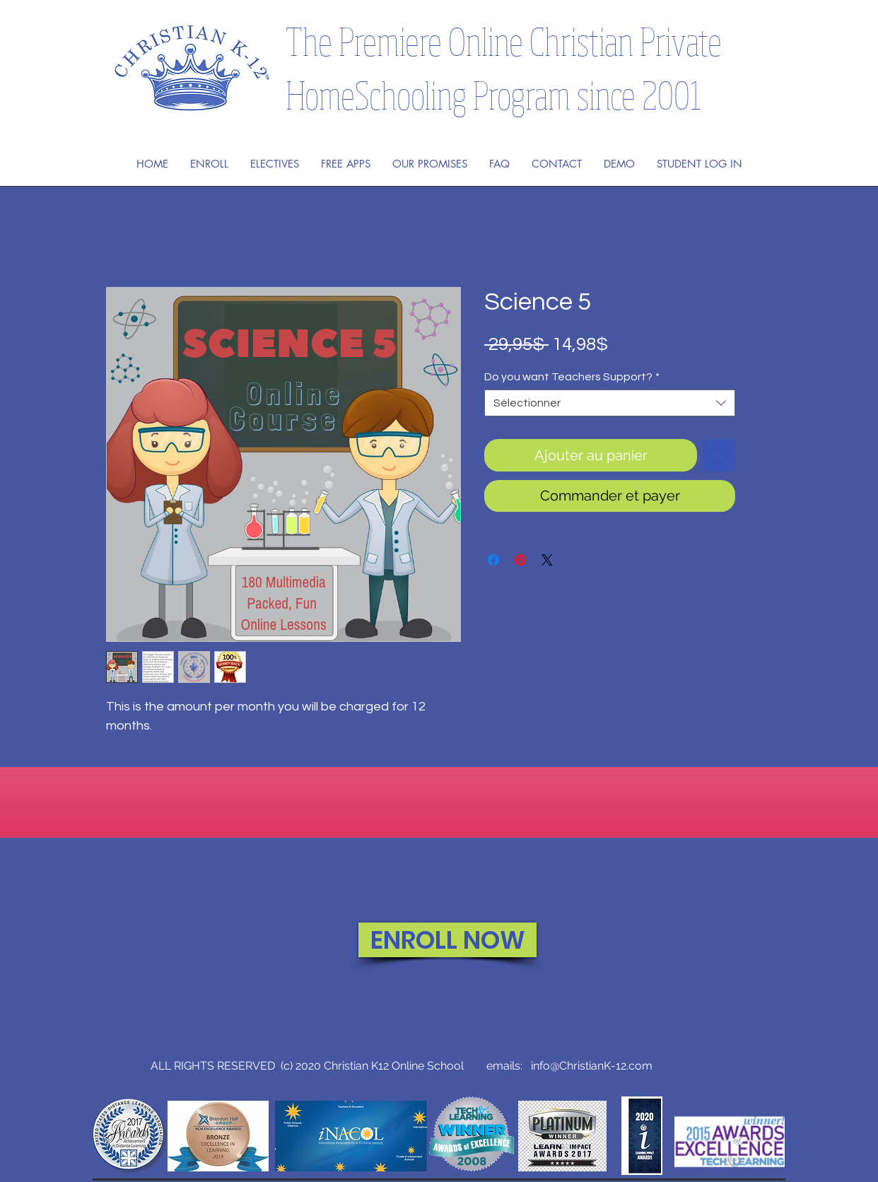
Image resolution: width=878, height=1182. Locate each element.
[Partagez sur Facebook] (493, 559)
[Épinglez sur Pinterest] (520, 559)
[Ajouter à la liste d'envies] (719, 455)
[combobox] (609, 403)
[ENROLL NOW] (447, 940)
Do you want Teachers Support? (572, 376)
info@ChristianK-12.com (591, 1065)
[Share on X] (547, 559)
